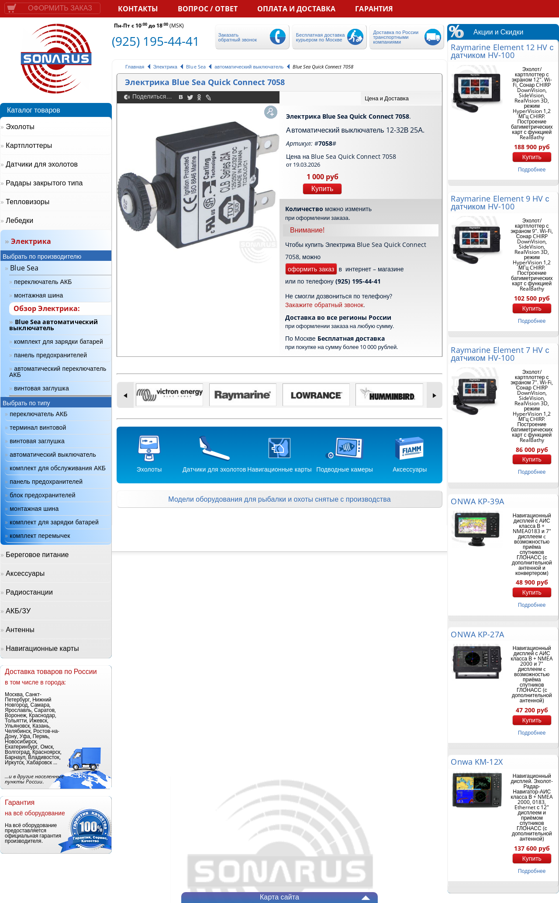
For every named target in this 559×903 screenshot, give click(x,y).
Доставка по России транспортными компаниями (395, 37)
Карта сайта (279, 897)
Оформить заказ (60, 8)
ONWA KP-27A (477, 634)
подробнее (531, 169)
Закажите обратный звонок (324, 305)
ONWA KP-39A (477, 501)
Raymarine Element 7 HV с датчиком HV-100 (500, 354)
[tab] (401, 98)
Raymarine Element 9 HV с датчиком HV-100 (500, 202)
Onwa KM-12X (476, 761)
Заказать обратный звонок (237, 37)
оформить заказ (311, 269)
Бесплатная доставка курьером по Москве (320, 37)
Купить (322, 188)
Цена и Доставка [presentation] (387, 98)
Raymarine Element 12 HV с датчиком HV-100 (502, 51)
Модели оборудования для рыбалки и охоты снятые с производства (279, 499)
